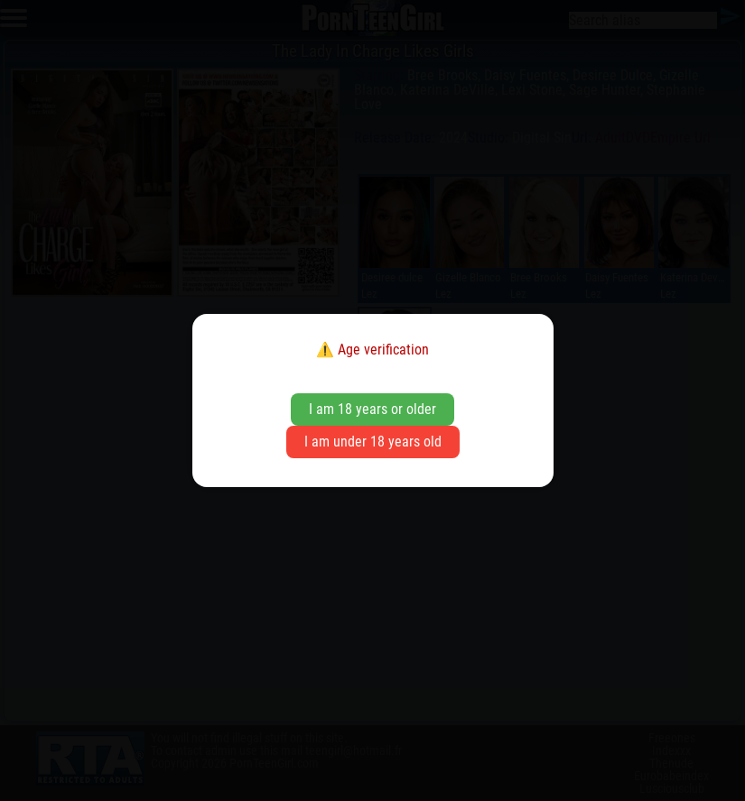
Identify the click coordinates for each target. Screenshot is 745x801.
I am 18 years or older (372, 409)
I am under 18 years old (373, 441)
